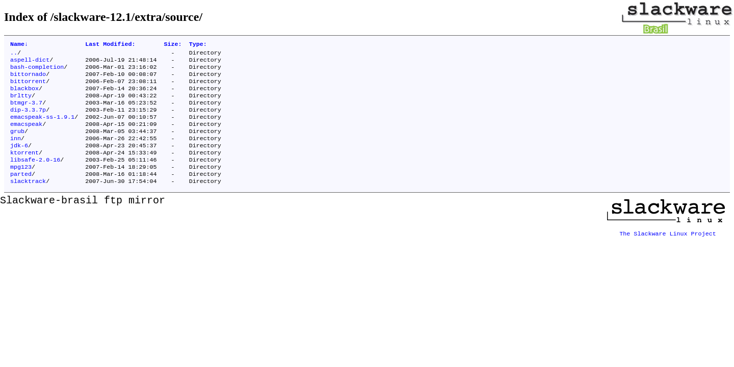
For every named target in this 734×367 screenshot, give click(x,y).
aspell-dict (29, 63)
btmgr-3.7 (26, 112)
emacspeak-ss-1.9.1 (42, 128)
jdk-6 (19, 160)
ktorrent (24, 169)
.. (13, 54)
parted (21, 193)
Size (173, 45)
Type (198, 45)
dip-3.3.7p (28, 120)
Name (19, 45)
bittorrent (28, 87)
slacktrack (28, 201)
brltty (21, 103)
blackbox (24, 95)
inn (15, 152)
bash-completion (37, 71)
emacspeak (26, 136)
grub (17, 144)
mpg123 (21, 185)
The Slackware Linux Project (667, 250)
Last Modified (110, 45)
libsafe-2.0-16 (35, 177)
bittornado (28, 79)
